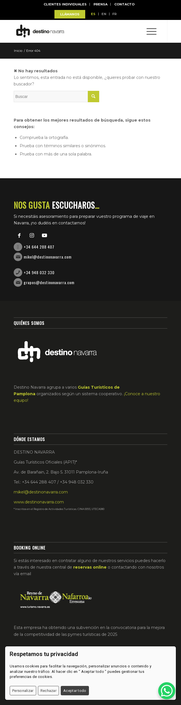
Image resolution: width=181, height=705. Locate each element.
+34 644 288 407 (39, 247)
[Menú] (148, 31)
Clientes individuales (65, 4)
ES (93, 14)
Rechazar (48, 690)
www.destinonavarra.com (39, 502)
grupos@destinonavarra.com (49, 282)
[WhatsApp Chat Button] (166, 690)
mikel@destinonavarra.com (48, 257)
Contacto (124, 4)
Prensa (100, 4)
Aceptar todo (74, 690)
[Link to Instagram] (32, 235)
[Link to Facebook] (19, 235)
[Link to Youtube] (44, 235)
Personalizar (23, 690)
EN (103, 14)
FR (114, 14)
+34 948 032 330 (39, 272)
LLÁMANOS (70, 14)
